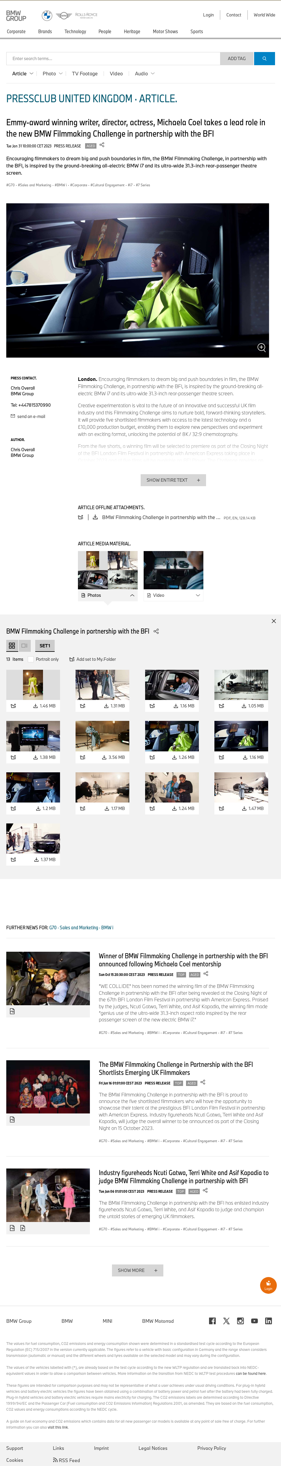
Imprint (101, 1448)
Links (58, 1448)
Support (14, 1448)
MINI (107, 1321)
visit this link (58, 1427)
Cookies (14, 1460)
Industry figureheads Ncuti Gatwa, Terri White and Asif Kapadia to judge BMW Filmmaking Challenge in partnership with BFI (184, 1176)
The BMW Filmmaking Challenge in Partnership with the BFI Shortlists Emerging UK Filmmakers (176, 1068)
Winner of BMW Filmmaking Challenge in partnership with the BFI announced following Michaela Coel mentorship (183, 959)
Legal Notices (153, 1448)
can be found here (251, 1373)
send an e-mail (28, 416)
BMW (67, 1321)
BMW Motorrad (158, 1321)
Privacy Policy (211, 1448)
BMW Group (19, 1321)
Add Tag (237, 58)
